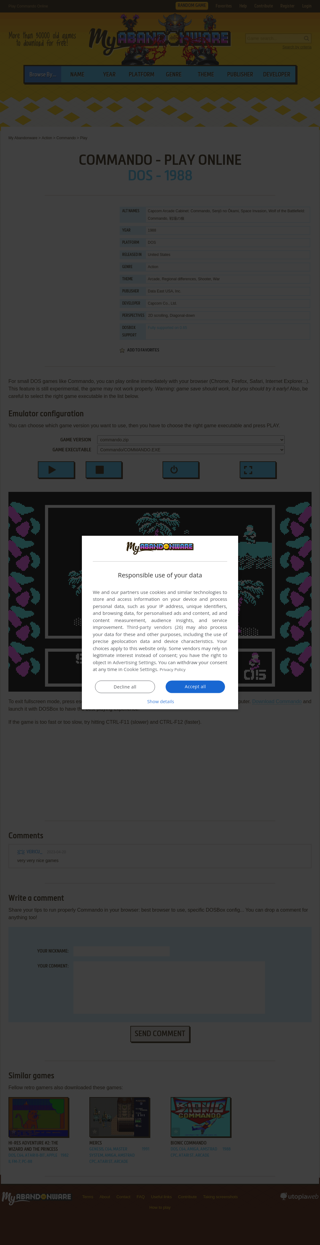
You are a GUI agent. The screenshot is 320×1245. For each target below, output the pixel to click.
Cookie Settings (140, 669)
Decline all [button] (125, 687)
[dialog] (160, 622)
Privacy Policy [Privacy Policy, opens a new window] (174, 669)
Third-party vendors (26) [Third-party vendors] (155, 627)
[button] (160, 701)
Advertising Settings (134, 662)
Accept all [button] (195, 687)
